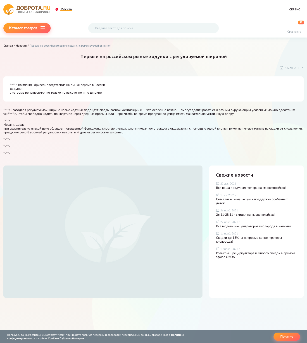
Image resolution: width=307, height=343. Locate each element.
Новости (21, 45)
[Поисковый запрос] (153, 28)
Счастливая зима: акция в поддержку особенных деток (252, 201)
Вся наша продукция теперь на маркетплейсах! (251, 187)
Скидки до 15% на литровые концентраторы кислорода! (249, 239)
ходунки (16, 88)
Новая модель (13, 124)
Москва (66, 9)
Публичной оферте (71, 338)
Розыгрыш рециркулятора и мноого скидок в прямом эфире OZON (255, 255)
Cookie (52, 338)
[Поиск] (212, 28)
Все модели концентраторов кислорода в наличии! (254, 226)
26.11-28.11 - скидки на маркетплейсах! (245, 214)
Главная (8, 45)
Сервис (294, 9)
